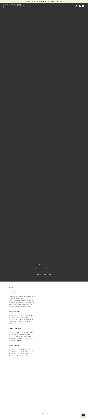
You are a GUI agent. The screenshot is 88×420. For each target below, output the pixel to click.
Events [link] (48, 6)
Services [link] (39, 6)
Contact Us (44, 274)
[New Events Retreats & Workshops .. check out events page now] (44, 1)
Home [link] (31, 6)
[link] (14, 7)
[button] (56, 6)
